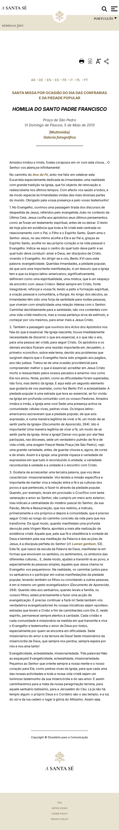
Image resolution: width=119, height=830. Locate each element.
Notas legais (59, 808)
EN (49, 80)
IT (71, 80)
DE (41, 80)
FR (64, 80)
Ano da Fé (40, 175)
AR (33, 80)
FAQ (59, 802)
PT (86, 80)
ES (57, 80)
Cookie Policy (59, 813)
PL (78, 80)
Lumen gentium (84, 544)
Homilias (9, 25)
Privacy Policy (59, 819)
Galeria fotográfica (59, 137)
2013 (20, 25)
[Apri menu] (114, 9)
